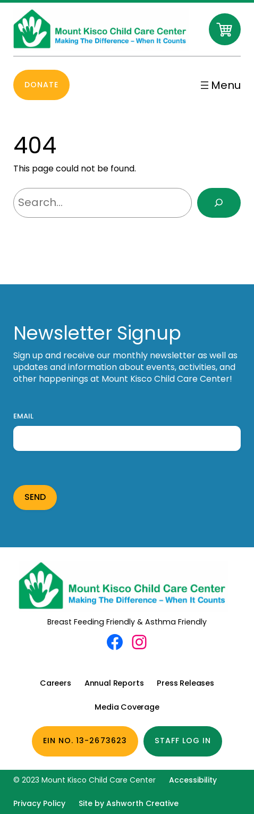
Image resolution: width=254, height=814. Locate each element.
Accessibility (193, 780)
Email (23, 416)
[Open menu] (219, 85)
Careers (55, 683)
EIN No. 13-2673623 (85, 740)
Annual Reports (114, 683)
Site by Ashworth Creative (129, 803)
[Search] (219, 203)
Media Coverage (127, 707)
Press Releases (185, 683)
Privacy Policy (39, 803)
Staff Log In (183, 740)
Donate (41, 84)
